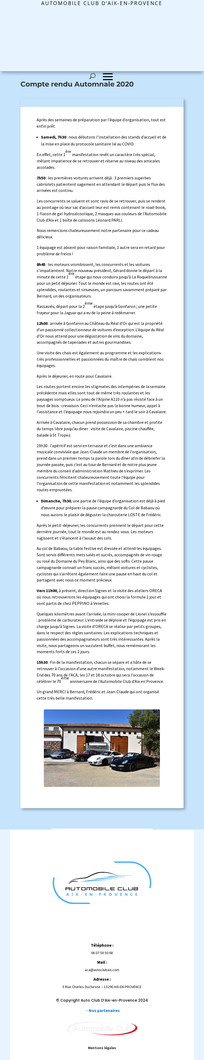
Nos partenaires (104, 1010)
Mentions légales (102, 1047)
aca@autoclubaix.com (102, 969)
